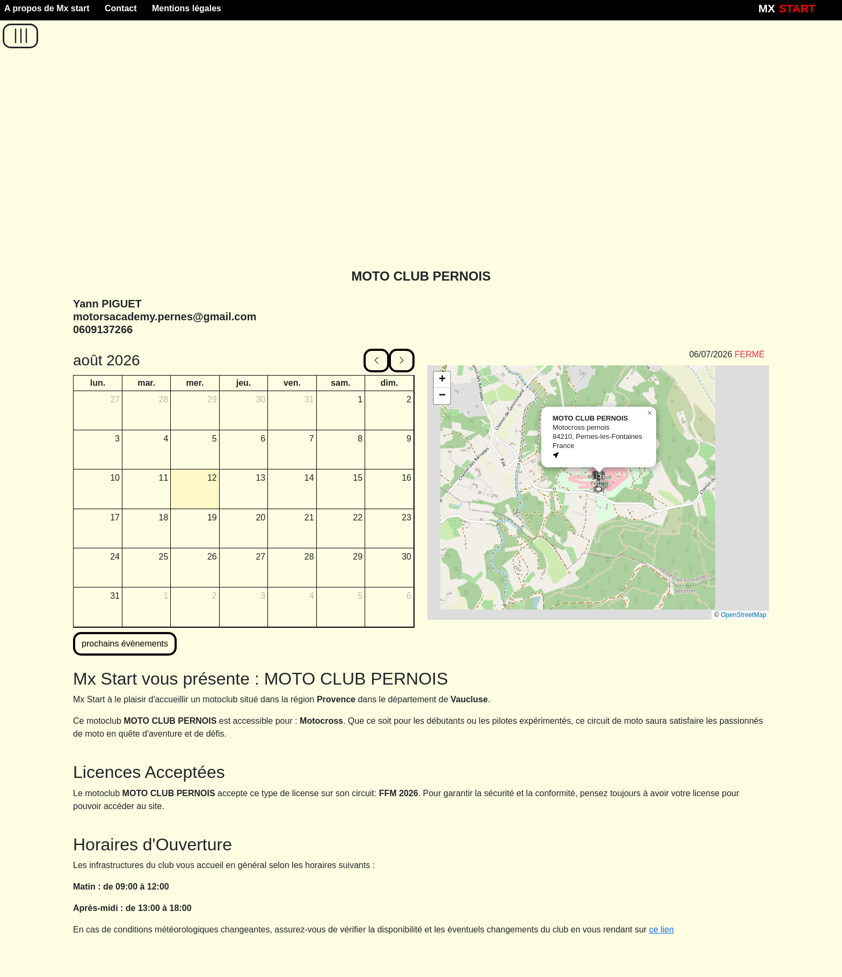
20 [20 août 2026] (260, 517)
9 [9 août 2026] (409, 438)
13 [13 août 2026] (260, 477)
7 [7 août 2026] (311, 438)
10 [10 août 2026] (115, 477)
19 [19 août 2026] (212, 517)
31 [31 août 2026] (115, 595)
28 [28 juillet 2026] (164, 399)
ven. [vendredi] (292, 382)
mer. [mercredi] (195, 382)
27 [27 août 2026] (260, 556)
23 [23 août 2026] (406, 517)
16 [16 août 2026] (406, 477)
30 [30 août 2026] (406, 556)
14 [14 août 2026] (309, 477)
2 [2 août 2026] (409, 399)
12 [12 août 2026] (212, 477)
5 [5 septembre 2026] (360, 595)
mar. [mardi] (146, 382)
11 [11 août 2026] (164, 477)
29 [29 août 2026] (357, 556)
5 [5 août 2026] (214, 438)
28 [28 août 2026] (309, 556)
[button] (20, 36)
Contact (121, 8)
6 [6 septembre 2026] (409, 595)
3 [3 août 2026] (117, 438)
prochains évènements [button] (125, 643)
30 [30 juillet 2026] (260, 399)
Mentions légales (186, 8)
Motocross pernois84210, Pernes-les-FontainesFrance (597, 436)
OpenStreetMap (743, 615)
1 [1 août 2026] (360, 399)
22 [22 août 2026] (357, 517)
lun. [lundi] (97, 382)
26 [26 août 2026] (212, 556)
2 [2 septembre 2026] (214, 595)
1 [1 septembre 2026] (165, 595)
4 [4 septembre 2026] (311, 595)
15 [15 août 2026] (357, 477)
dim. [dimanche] (389, 382)
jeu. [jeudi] (243, 382)
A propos (47, 8)
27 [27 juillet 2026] (115, 399)
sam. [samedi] (340, 382)
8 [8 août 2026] (360, 438)
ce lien (661, 929)
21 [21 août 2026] (309, 517)
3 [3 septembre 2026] (262, 595)
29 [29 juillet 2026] (212, 399)
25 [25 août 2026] (164, 556)
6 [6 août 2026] (262, 438)
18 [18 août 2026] (164, 517)
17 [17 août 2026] (115, 517)
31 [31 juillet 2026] (309, 399)
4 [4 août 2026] (165, 438)
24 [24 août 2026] (115, 556)
